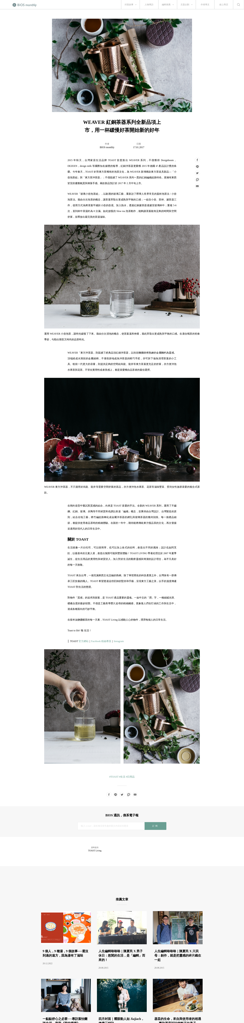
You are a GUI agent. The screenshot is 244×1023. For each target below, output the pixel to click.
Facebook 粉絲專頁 (101, 641)
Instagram (119, 641)
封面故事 (129, 4)
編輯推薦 (166, 4)
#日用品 (130, 776)
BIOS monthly (107, 147)
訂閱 (155, 826)
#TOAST (114, 776)
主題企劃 (185, 4)
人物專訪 (149, 4)
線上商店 (223, 4)
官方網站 (84, 641)
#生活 (122, 776)
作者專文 (205, 4)
